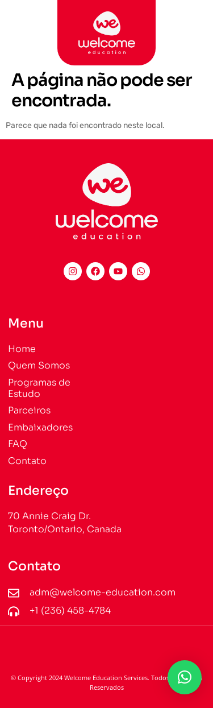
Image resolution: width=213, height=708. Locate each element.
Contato (34, 566)
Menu (26, 323)
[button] (18, 27)
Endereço (38, 490)
